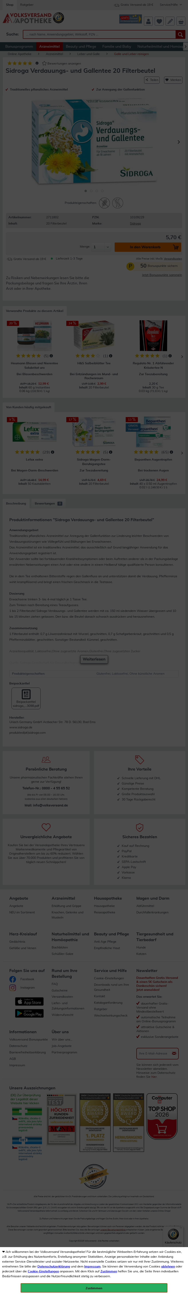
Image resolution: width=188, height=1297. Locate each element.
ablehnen (168, 1266)
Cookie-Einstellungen (43, 1271)
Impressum (92, 1266)
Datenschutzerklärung (53, 1266)
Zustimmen (108, 1271)
